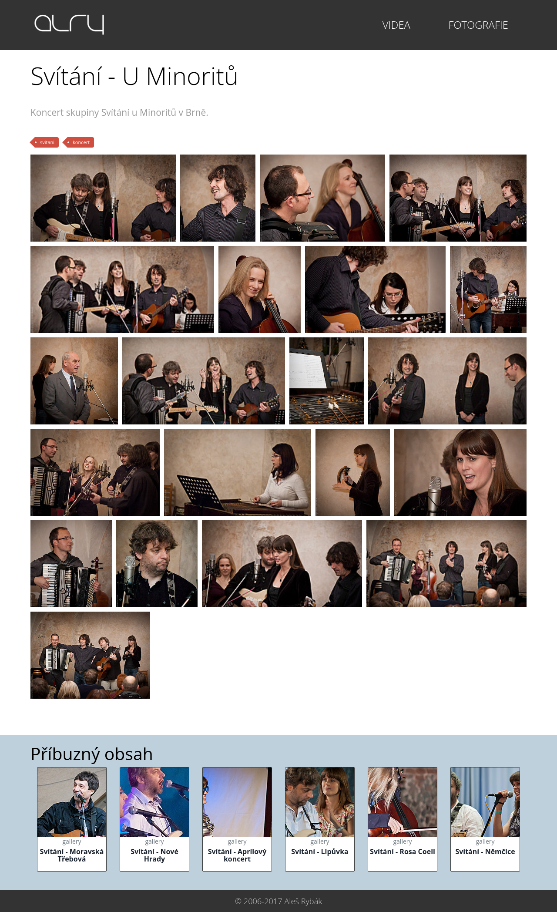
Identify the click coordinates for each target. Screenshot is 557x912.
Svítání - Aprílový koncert (237, 855)
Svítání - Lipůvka (320, 851)
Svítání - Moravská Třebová (72, 855)
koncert (81, 142)
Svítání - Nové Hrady (154, 855)
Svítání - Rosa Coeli (402, 851)
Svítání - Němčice (485, 851)
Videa (396, 25)
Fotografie (478, 25)
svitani (47, 142)
